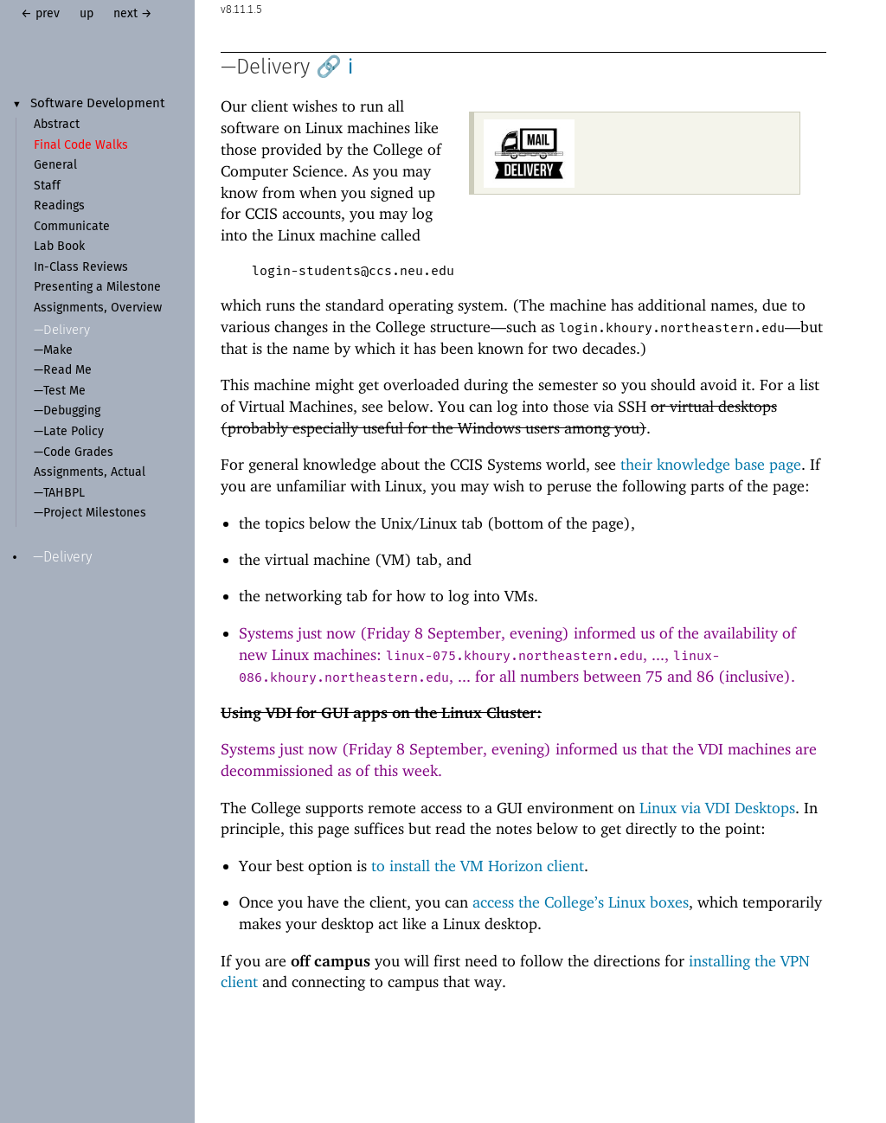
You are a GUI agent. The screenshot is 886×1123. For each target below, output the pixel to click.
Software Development (97, 104)
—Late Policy (69, 432)
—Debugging (67, 411)
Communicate (72, 227)
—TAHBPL (59, 493)
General (55, 165)
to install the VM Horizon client (477, 866)
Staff (47, 186)
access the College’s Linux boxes (580, 902)
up (86, 14)
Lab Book (59, 247)
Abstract (57, 125)
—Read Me (63, 370)
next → (132, 14)
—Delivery (62, 330)
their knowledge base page (710, 464)
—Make (53, 350)
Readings (59, 206)
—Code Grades (73, 452)
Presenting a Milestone (97, 287)
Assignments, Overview (98, 308)
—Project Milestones (90, 513)
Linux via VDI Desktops (717, 808)
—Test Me (60, 391)
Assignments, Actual (89, 472)
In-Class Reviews (81, 267)
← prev (40, 14)
